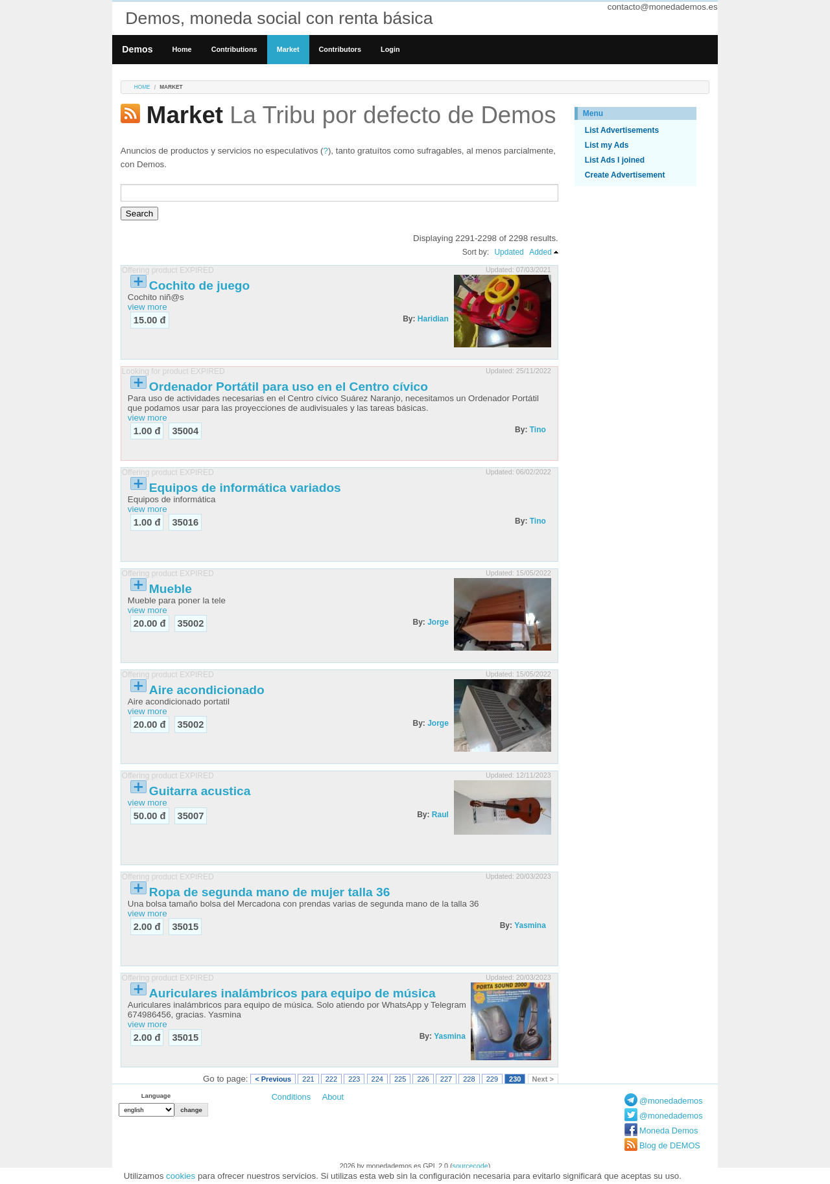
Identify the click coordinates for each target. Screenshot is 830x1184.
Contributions (234, 49)
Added (540, 252)
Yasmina (530, 925)
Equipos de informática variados (245, 487)
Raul (440, 814)
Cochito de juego (199, 285)
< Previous (273, 1079)
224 (377, 1079)
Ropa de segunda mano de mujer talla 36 (269, 892)
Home (182, 49)
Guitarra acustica (200, 791)
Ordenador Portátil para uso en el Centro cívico (288, 386)
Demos (137, 49)
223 (354, 1079)
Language (156, 1095)
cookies (180, 1176)
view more (147, 307)
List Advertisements (622, 130)
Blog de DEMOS (669, 1145)
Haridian (433, 318)
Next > (543, 1079)
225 (400, 1079)
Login (390, 49)
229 (492, 1079)
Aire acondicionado (207, 690)
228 (469, 1079)
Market (288, 49)
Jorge (438, 622)
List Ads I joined (615, 160)
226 (423, 1079)
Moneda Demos (668, 1130)
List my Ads (607, 145)
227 (446, 1079)
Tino (538, 429)
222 (331, 1079)
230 (515, 1079)
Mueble (170, 589)
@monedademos (671, 1101)
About (333, 1097)
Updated (508, 252)
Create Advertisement (625, 175)
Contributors (340, 49)
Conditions (291, 1097)
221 (308, 1079)
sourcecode (470, 1166)
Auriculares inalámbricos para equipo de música (292, 993)
